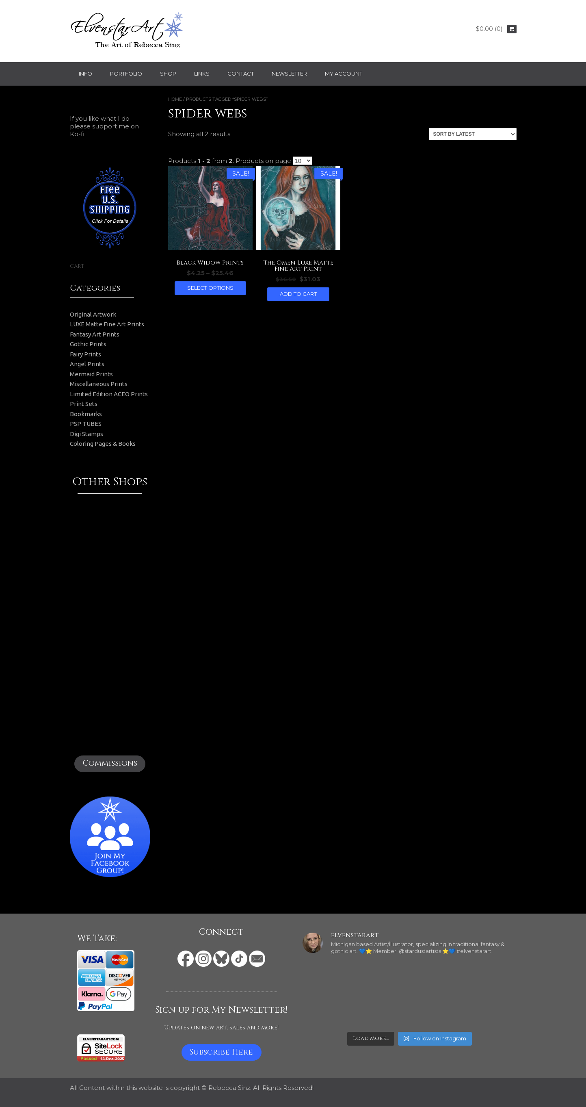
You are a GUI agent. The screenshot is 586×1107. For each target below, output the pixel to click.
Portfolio (126, 73)
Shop (168, 73)
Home (175, 99)
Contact (240, 73)
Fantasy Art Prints (94, 334)
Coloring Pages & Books (103, 443)
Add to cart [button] (298, 294)
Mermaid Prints (91, 374)
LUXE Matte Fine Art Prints (107, 324)
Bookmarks (86, 413)
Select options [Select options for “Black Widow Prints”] (210, 287)
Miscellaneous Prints (99, 383)
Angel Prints (87, 363)
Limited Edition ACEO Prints (109, 394)
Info (85, 73)
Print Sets (83, 403)
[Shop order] (473, 134)
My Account (343, 73)
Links (202, 73)
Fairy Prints (85, 354)
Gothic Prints (88, 344)
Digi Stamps (86, 433)
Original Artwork (93, 314)
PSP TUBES (86, 423)
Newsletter (289, 73)
